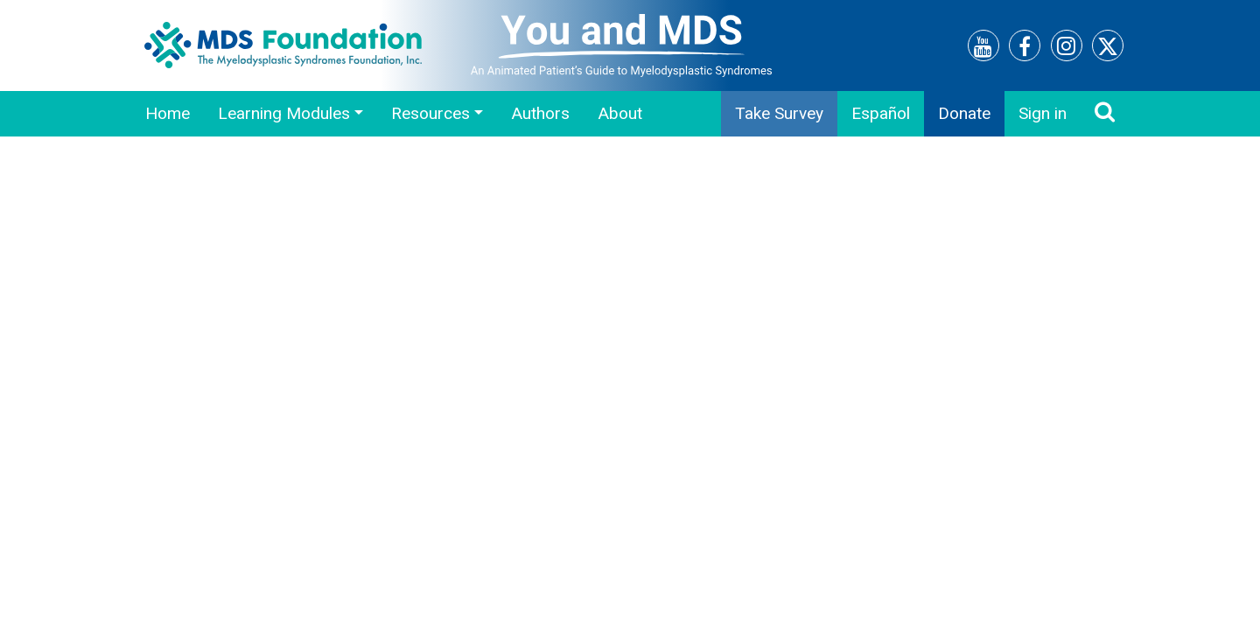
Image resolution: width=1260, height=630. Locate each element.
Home (167, 113)
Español (880, 113)
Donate (964, 113)
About (620, 113)
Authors (540, 113)
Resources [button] (430, 113)
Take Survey (779, 113)
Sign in (1042, 113)
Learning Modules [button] (284, 113)
